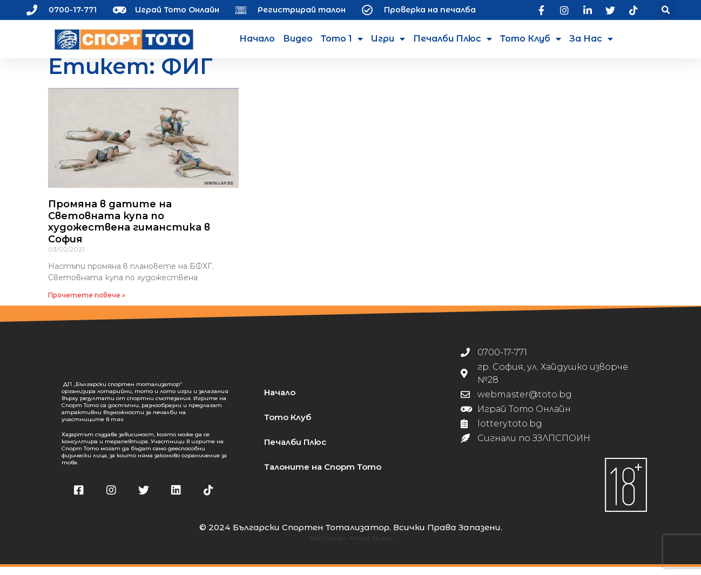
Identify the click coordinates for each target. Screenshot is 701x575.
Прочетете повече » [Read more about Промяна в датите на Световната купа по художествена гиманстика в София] (86, 303)
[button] (666, 10)
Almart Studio (370, 546)
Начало (257, 38)
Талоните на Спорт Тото (322, 475)
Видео (298, 38)
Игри (388, 39)
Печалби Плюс (452, 39)
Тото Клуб (530, 39)
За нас (591, 39)
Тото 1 (342, 39)
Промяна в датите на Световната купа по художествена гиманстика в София (129, 229)
